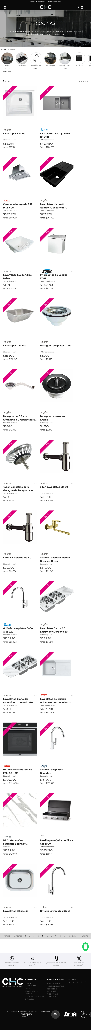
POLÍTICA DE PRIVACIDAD (35, 996)
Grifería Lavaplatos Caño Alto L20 (18, 630)
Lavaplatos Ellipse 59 (15, 911)
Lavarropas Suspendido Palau (17, 277)
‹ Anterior (17, 936)
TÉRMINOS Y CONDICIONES (30, 984)
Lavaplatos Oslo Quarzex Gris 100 (55, 135)
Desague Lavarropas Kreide (52, 418)
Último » (86, 936)
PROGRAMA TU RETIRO (55, 986)
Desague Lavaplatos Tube (55, 345)
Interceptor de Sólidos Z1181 (53, 277)
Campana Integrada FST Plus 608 (17, 206)
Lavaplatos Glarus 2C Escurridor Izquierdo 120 (18, 701)
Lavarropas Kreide (14, 133)
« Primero (5, 936)
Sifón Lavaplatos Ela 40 (17, 557)
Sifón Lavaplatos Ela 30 (54, 487)
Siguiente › (74, 936)
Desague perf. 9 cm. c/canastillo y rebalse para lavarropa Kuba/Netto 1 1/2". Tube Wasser (19, 418)
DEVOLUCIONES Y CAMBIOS (32, 992)
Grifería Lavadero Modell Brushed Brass (55, 559)
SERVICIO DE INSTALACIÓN (52, 990)
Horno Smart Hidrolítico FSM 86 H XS (17, 771)
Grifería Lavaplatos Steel (55, 911)
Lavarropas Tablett (14, 345)
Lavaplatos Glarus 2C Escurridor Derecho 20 (54, 630)
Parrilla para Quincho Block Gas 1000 (56, 842)
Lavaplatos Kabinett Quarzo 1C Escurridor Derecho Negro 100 (53, 206)
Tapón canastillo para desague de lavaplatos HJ (18, 489)
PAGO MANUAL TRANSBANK (52, 995)
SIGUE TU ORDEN (53, 983)
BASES (27, 988)
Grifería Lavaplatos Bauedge (51, 771)
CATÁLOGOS (29, 999)
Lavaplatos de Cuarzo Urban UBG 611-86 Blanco (55, 701)
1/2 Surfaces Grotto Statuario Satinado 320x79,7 (14, 842)
